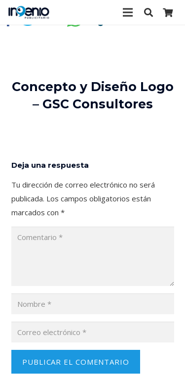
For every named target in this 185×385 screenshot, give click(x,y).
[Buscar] (148, 12)
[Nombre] (92, 303)
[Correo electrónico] (92, 332)
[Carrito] (168, 12)
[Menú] (128, 12)
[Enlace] (28, 12)
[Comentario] (92, 256)
